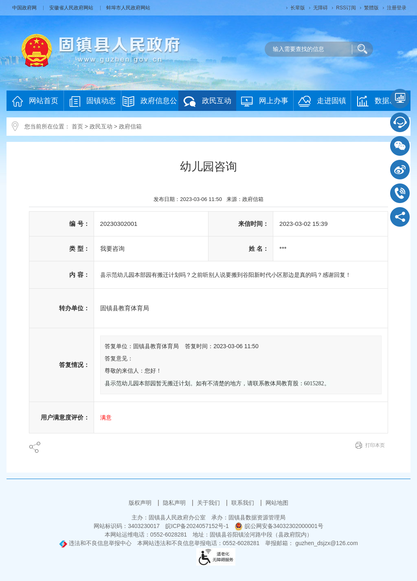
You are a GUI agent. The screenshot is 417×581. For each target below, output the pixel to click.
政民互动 (207, 101)
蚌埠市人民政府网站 (128, 8)
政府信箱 (130, 126)
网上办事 (264, 101)
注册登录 (396, 8)
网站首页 (35, 101)
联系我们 (243, 502)
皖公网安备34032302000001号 (279, 526)
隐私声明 (175, 502)
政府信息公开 (150, 103)
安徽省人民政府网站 (71, 8)
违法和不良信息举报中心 (95, 543)
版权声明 (141, 502)
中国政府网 (25, 8)
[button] (297, 8)
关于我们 (209, 502)
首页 (77, 126)
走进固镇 (322, 101)
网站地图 (277, 502)
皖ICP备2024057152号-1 (197, 526)
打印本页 (375, 445)
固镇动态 (93, 101)
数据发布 (380, 101)
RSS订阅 (346, 8)
